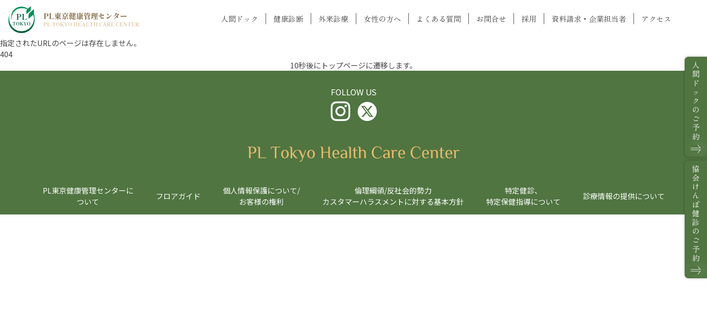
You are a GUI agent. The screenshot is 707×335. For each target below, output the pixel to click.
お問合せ (491, 18)
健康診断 (288, 18)
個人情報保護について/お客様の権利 (261, 196)
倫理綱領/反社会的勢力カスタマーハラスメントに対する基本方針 (393, 196)
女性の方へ (382, 18)
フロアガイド (178, 195)
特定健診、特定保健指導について (523, 196)
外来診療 (333, 18)
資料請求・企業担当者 (589, 18)
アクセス (656, 18)
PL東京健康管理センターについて (88, 196)
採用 (528, 18)
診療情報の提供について (624, 195)
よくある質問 (438, 18)
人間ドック (239, 18)
